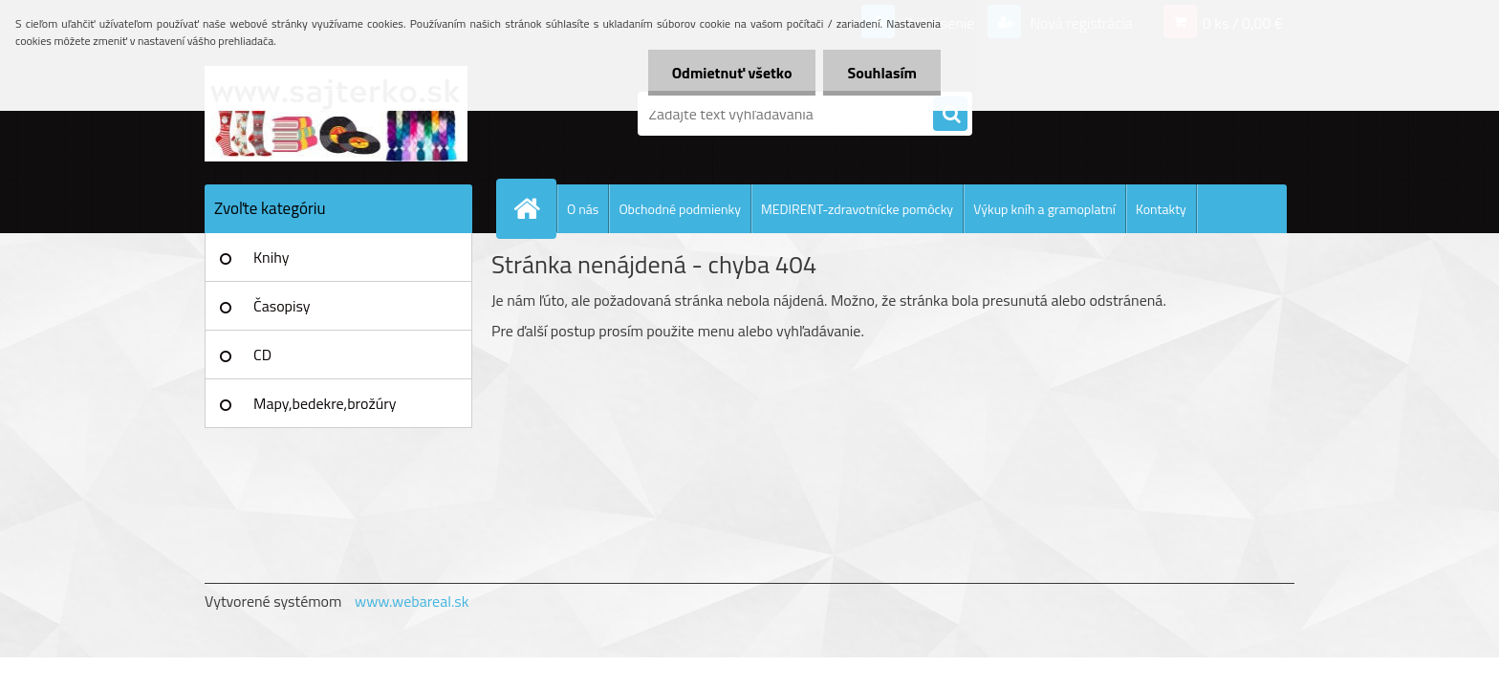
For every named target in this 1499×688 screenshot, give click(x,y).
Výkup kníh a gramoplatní (1044, 209)
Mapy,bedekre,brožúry (324, 403)
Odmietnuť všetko (732, 72)
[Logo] (336, 113)
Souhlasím (882, 72)
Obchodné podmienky (680, 209)
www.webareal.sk (412, 601)
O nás (582, 209)
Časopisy (282, 305)
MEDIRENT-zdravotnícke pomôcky (857, 209)
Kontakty (1161, 209)
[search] (950, 115)
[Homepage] (534, 208)
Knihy (271, 257)
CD (262, 354)
